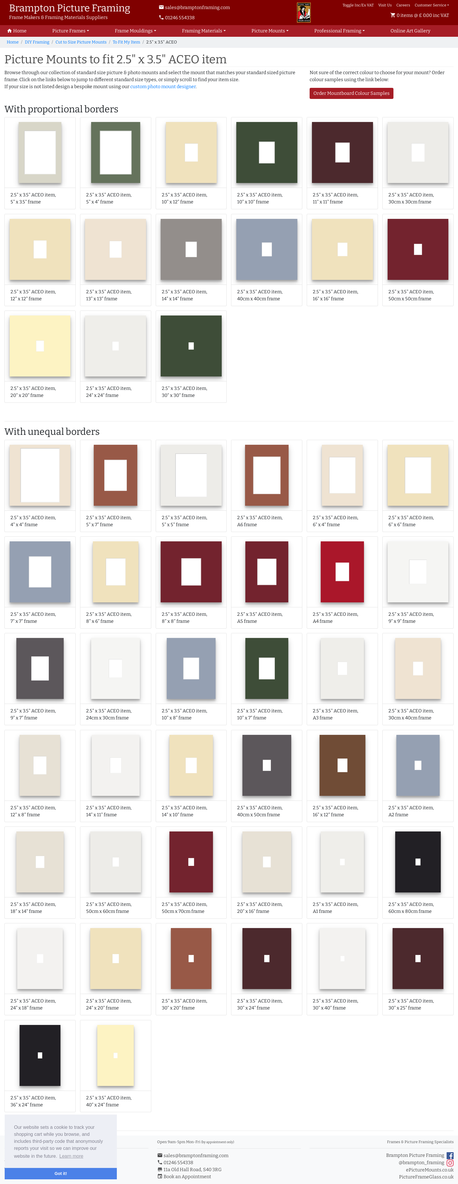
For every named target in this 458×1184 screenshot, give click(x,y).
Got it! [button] (61, 1173)
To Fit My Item (126, 42)
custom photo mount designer (163, 86)
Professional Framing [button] (337, 31)
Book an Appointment (184, 1176)
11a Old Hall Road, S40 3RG (189, 1169)
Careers (403, 5)
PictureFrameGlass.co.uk (426, 1177)
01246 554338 (177, 17)
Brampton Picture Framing (420, 1155)
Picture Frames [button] (69, 31)
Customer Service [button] (430, 5)
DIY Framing (37, 42)
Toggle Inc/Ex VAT (358, 5)
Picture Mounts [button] (268, 31)
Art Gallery (410, 31)
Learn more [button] (71, 1156)
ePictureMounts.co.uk (430, 1170)
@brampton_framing (426, 1162)
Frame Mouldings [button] (134, 31)
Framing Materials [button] (202, 31)
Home (13, 42)
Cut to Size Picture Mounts (81, 42)
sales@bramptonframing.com (194, 7)
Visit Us (385, 5)
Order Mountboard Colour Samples (351, 93)
